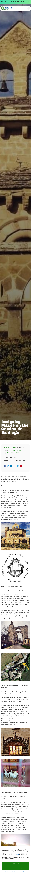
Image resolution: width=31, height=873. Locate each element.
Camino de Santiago (13, 453)
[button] (28, 8)
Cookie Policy (16, 854)
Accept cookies (15, 864)
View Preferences (15, 868)
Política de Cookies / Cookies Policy (12, 871)
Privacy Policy (23, 871)
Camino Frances (16, 450)
